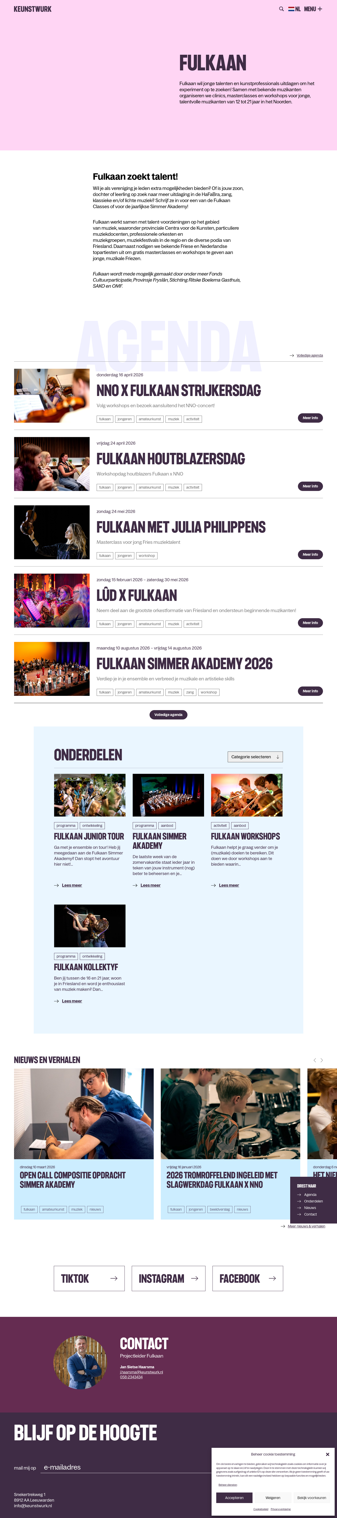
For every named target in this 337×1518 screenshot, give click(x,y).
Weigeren (273, 1498)
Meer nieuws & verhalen (306, 1226)
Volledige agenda (168, 715)
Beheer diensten (228, 1484)
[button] (327, 1454)
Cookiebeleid (260, 1509)
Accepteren (234, 1498)
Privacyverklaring (281, 1509)
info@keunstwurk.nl (33, 1505)
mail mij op (25, 1468)
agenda (310, 355)
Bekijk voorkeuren (311, 1498)
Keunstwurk (32, 9)
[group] (84, 1144)
